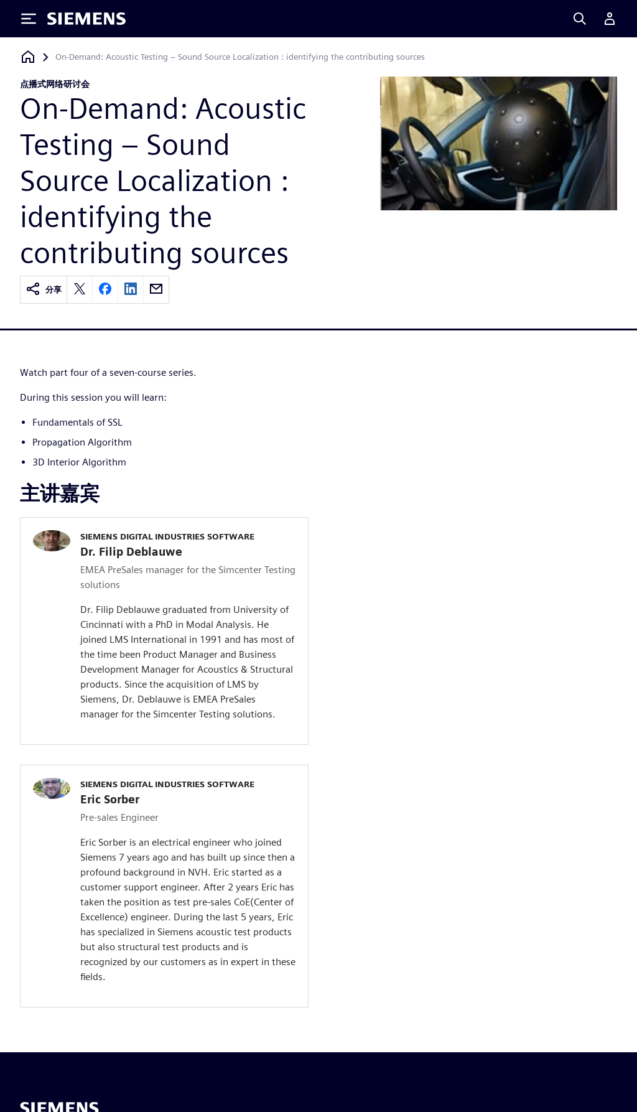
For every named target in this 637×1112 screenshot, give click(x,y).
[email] (156, 289)
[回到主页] (28, 57)
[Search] (579, 18)
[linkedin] (130, 289)
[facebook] (105, 289)
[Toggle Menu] (28, 18)
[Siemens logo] (86, 18)
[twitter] (79, 289)
